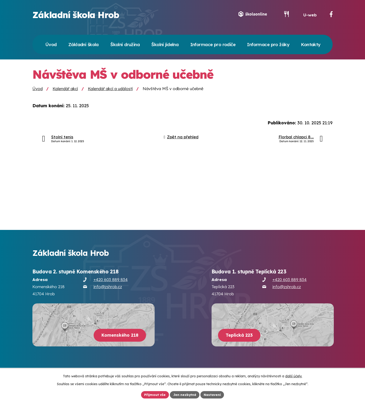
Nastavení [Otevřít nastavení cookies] (213, 394)
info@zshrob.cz (107, 289)
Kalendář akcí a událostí (110, 91)
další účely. (293, 376)
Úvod (37, 91)
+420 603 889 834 (110, 282)
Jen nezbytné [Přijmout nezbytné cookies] (184, 394)
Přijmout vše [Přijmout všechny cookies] (154, 394)
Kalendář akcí (65, 91)
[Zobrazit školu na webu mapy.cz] (93, 327)
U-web (310, 16)
